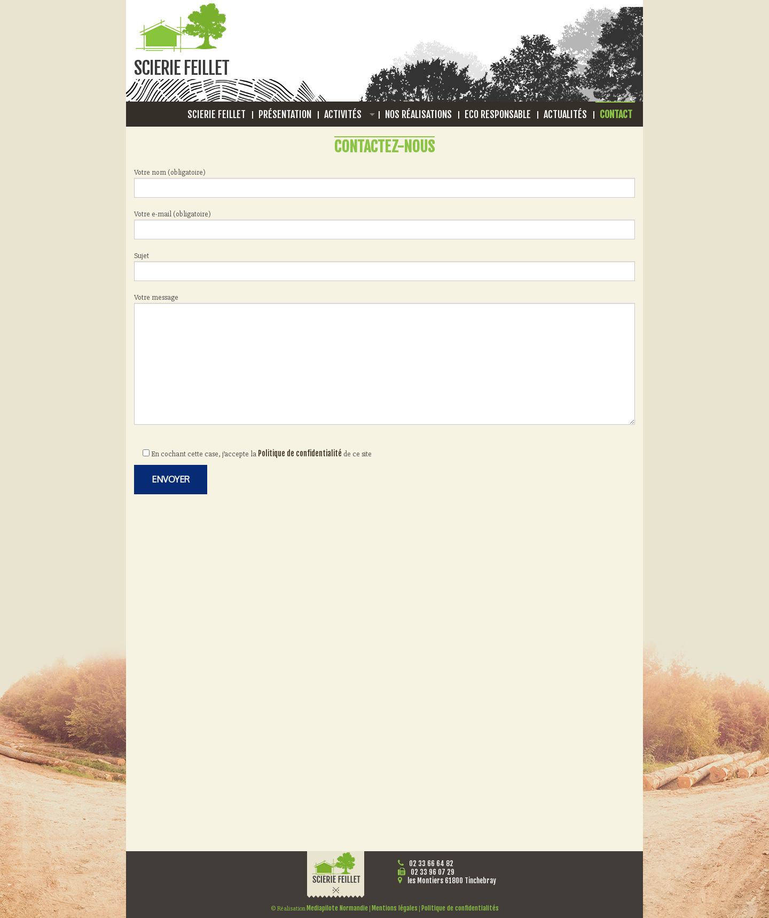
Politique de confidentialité (300, 453)
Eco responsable (498, 114)
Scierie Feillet (216, 114)
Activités (343, 114)
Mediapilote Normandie (337, 908)
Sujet (384, 266)
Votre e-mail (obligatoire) (384, 224)
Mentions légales (395, 908)
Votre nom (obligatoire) (384, 183)
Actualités (565, 114)
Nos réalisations (418, 114)
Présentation (284, 114)
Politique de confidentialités (460, 908)
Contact (616, 114)
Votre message (384, 359)
